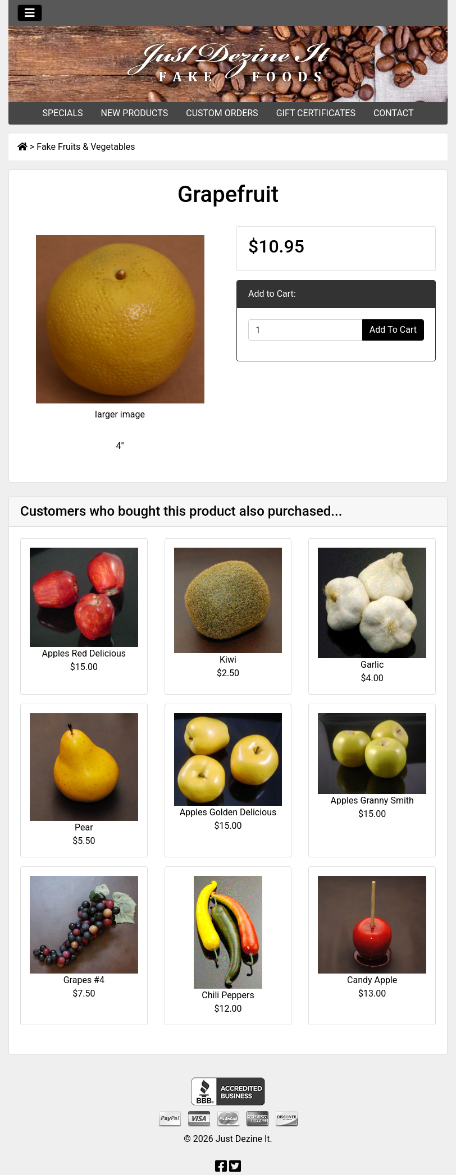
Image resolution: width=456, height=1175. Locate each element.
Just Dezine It (243, 1138)
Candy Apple (372, 980)
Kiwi (228, 659)
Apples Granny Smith (371, 800)
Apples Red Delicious (84, 653)
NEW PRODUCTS (134, 113)
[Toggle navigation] (29, 12)
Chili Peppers (228, 995)
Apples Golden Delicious (228, 812)
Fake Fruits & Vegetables (86, 146)
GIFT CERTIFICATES (315, 113)
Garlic (372, 664)
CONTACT (393, 113)
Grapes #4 (83, 980)
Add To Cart (393, 329)
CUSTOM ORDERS (222, 113)
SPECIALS (62, 113)
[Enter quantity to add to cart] (305, 330)
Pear (84, 827)
